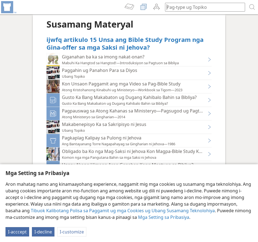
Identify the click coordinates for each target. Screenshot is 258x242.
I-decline (43, 232)
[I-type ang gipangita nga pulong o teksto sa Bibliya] (202, 7)
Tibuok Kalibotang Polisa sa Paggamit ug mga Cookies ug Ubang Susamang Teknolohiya (123, 211)
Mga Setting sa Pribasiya (163, 217)
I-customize (72, 232)
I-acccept (17, 232)
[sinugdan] (8, 7)
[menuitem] (8, 7)
